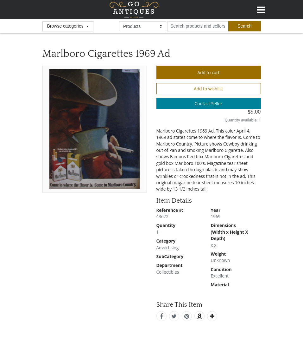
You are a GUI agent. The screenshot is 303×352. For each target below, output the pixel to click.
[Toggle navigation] (261, 9)
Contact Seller (209, 104)
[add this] (212, 316)
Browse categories (66, 26)
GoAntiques (134, 10)
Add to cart (209, 72)
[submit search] (244, 26)
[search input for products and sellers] (197, 26)
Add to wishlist (208, 89)
